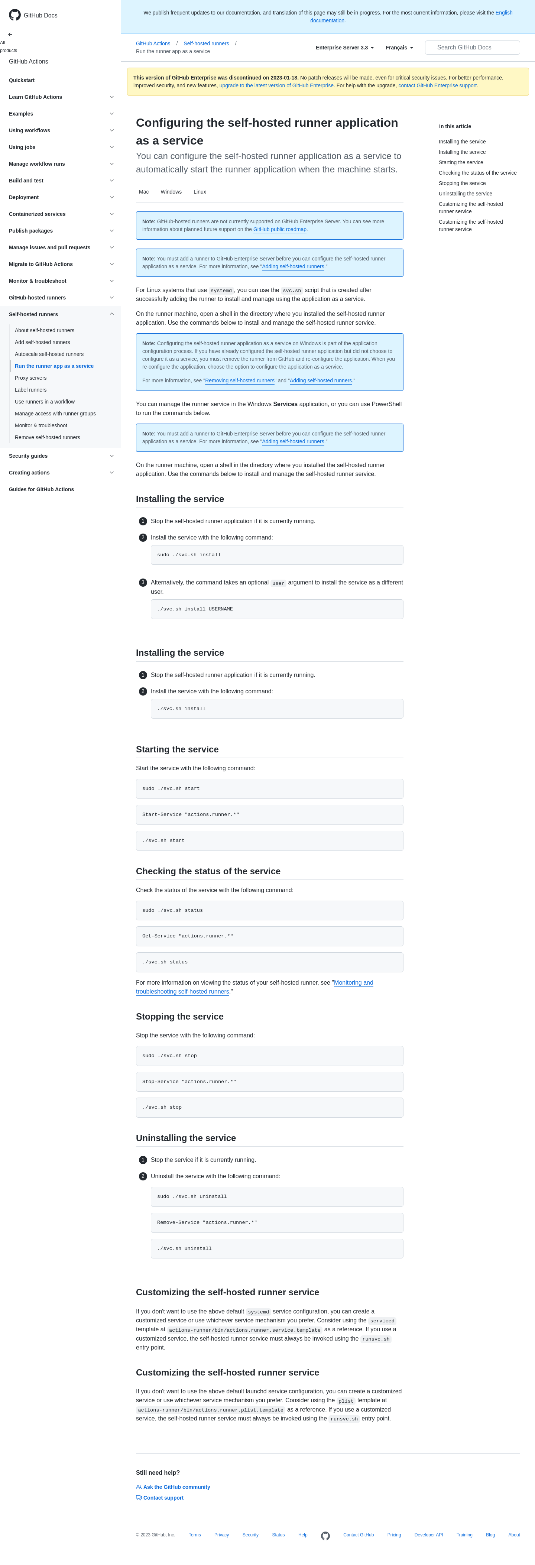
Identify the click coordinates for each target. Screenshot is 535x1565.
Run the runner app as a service (54, 366)
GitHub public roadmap (280, 229)
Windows (171, 192)
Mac (144, 192)
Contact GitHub (358, 1535)
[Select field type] (345, 48)
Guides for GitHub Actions (41, 489)
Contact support (160, 1498)
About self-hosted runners (44, 330)
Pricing (394, 1535)
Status (278, 1535)
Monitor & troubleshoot (41, 425)
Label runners (31, 390)
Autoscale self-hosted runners (49, 354)
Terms (195, 1535)
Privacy (221, 1535)
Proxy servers (31, 378)
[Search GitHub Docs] (472, 47)
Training (465, 1535)
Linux (200, 192)
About (514, 1535)
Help (303, 1535)
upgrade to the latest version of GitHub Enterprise (277, 85)
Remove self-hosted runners (47, 437)
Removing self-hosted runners (240, 380)
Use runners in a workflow (45, 402)
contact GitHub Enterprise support (437, 85)
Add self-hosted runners (42, 342)
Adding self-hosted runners (293, 266)
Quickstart (22, 80)
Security (251, 1535)
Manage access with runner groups (55, 414)
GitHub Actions (28, 61)
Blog (490, 1535)
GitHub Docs (41, 15)
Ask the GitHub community (173, 1487)
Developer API (429, 1535)
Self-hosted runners (210, 43)
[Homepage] (325, 1536)
